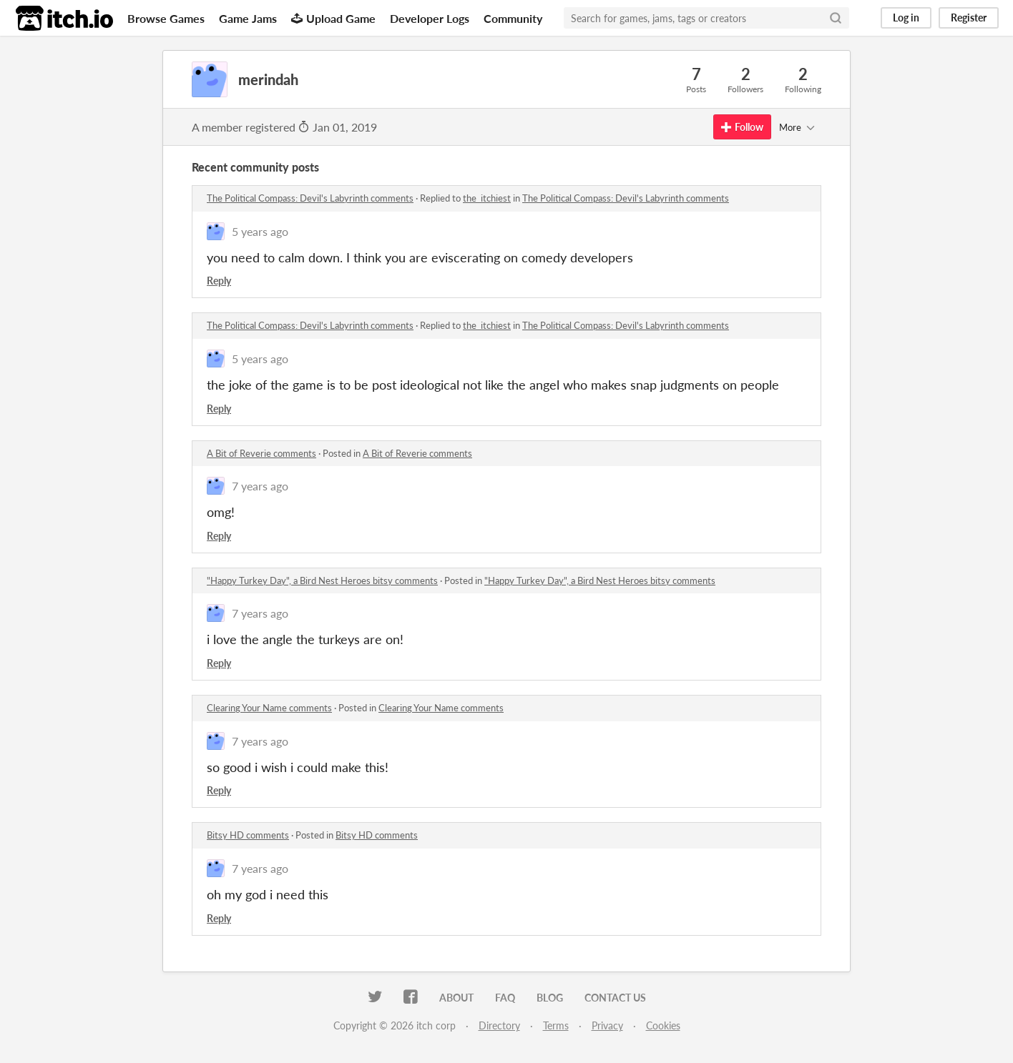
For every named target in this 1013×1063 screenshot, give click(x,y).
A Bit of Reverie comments (261, 453)
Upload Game (333, 18)
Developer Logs (429, 18)
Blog (550, 998)
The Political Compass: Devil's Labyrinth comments (310, 198)
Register (969, 17)
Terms (556, 1025)
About (456, 998)
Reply (219, 281)
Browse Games (166, 18)
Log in (906, 17)
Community (513, 18)
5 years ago (260, 231)
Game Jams (248, 18)
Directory (499, 1025)
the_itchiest (487, 198)
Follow (742, 127)
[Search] (835, 18)
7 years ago (260, 486)
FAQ (505, 998)
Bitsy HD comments (248, 835)
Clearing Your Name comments (269, 707)
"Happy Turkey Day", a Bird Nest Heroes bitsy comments (322, 580)
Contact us (615, 998)
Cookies (663, 1025)
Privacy (607, 1025)
